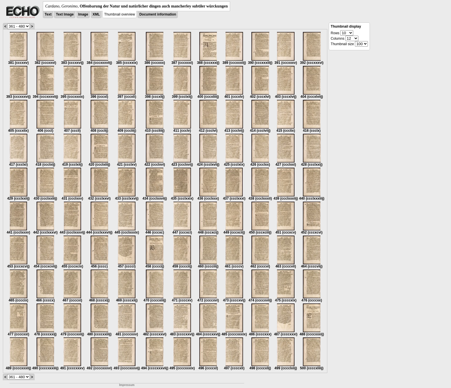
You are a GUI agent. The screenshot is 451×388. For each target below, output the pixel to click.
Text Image (65, 14)
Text (48, 14)
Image (83, 14)
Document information (157, 14)
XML (96, 14)
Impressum (126, 385)
